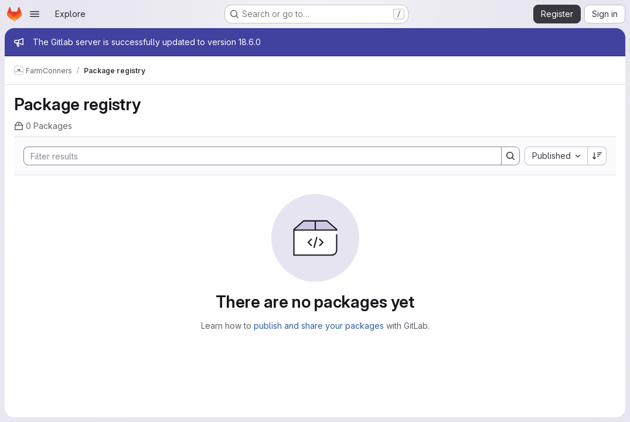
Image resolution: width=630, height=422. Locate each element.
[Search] (256, 156)
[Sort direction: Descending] (597, 156)
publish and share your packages (319, 326)
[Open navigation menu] (34, 14)
